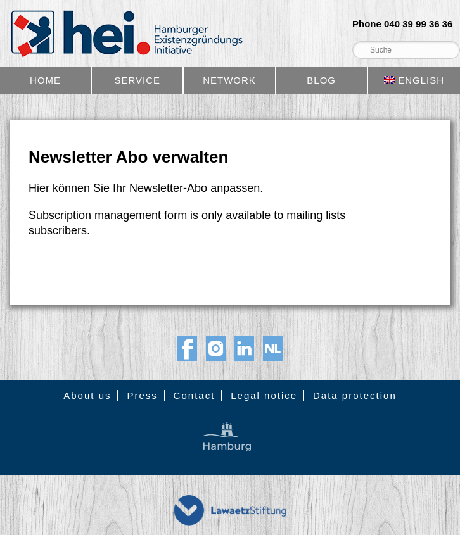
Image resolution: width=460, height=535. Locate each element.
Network (229, 80)
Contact (194, 395)
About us (87, 395)
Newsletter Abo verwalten (128, 157)
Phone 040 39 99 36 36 (402, 24)
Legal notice (264, 395)
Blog (321, 80)
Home (45, 80)
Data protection (355, 395)
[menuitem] (414, 80)
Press (142, 395)
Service (137, 80)
